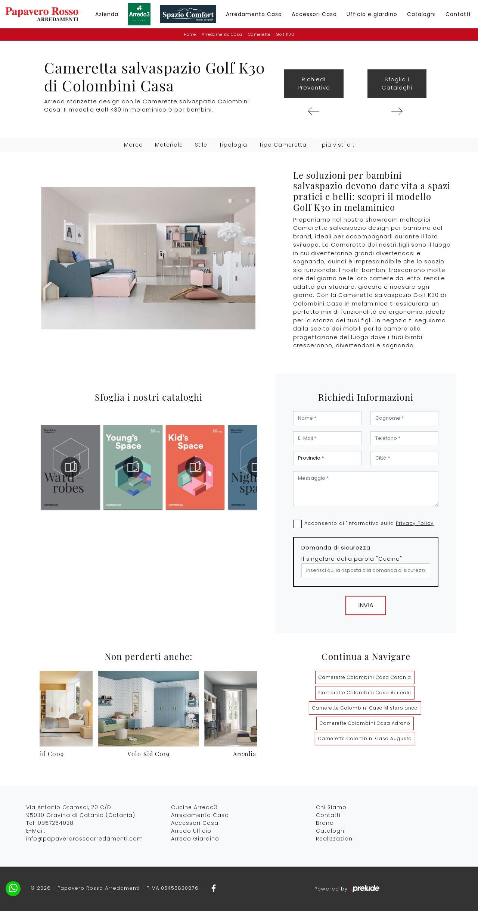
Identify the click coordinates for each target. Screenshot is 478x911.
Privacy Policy (415, 523)
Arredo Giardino (195, 838)
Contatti (458, 14)
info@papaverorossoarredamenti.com (84, 838)
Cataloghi (421, 14)
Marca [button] (133, 144)
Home (190, 34)
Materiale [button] (169, 144)
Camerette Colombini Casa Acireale (365, 692)
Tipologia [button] (233, 144)
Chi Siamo (331, 807)
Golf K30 (285, 34)
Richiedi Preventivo (314, 83)
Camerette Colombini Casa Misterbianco (365, 708)
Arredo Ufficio (191, 831)
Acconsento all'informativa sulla (369, 523)
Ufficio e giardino (372, 14)
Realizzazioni (335, 838)
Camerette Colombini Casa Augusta (365, 738)
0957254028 (56, 823)
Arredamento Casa (254, 14)
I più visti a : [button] (336, 144)
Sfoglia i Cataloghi (397, 83)
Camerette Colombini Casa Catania (365, 677)
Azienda (106, 14)
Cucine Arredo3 (194, 807)
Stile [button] (201, 144)
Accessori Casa (314, 14)
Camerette (259, 34)
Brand (325, 823)
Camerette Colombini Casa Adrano (365, 723)
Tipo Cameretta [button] (283, 144)
